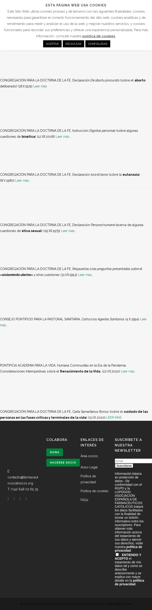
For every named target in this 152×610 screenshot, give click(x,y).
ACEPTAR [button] (52, 44)
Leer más (40, 86)
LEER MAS (113, 417)
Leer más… (63, 136)
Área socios (89, 456)
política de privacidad (128, 548)
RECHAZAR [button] (73, 44)
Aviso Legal (89, 467)
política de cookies (98, 36)
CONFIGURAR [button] (97, 44)
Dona (54, 452)
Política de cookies (94, 491)
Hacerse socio (63, 462)
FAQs (84, 500)
